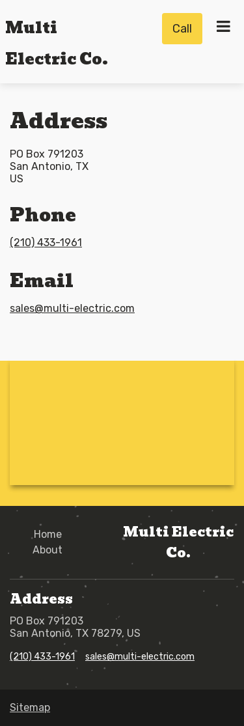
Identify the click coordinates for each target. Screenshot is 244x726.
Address (58, 120)
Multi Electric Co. (178, 542)
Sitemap (30, 707)
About (47, 550)
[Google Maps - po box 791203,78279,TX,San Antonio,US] (122, 421)
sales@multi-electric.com (72, 308)
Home (48, 534)
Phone (43, 215)
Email (42, 281)
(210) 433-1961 (46, 242)
